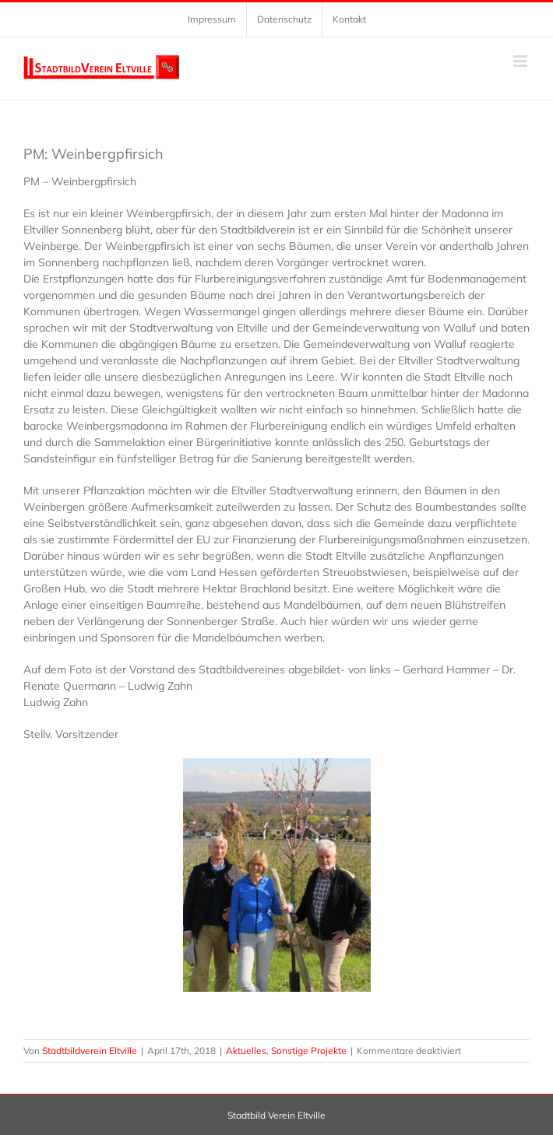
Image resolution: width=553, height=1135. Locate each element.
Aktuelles (246, 1050)
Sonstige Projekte (309, 1050)
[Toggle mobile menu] (521, 61)
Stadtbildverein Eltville (89, 1050)
